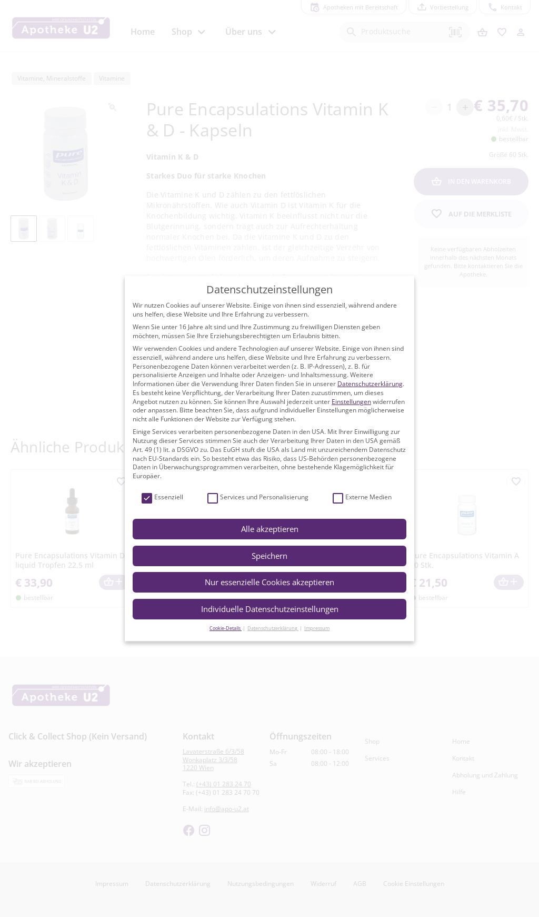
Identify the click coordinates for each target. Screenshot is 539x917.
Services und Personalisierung (257, 497)
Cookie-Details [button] (225, 628)
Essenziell (162, 497)
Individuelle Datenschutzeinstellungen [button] (269, 609)
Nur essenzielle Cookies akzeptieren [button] (269, 582)
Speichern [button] (269, 555)
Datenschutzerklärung (370, 383)
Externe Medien (362, 497)
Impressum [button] (317, 628)
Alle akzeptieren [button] (269, 529)
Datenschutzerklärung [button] (272, 628)
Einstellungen (351, 401)
